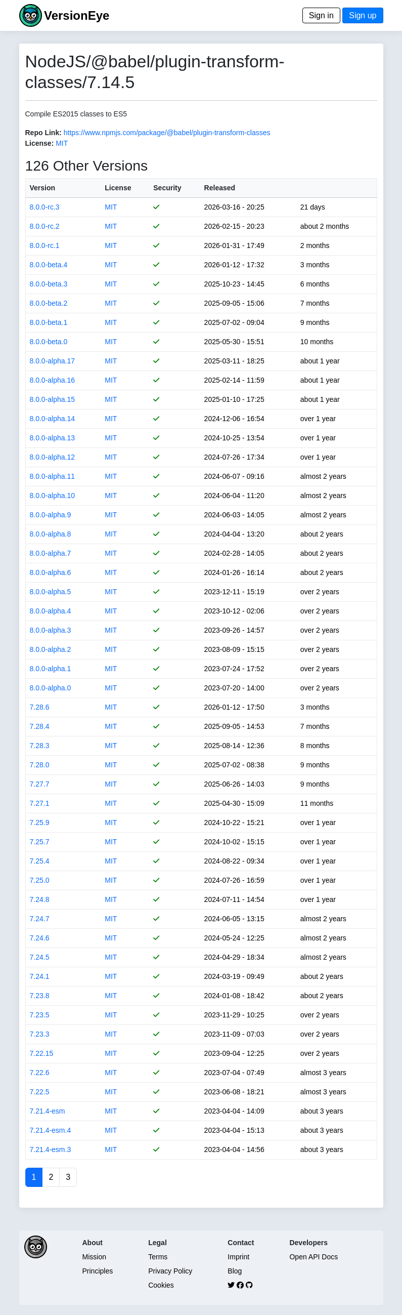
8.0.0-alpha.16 (52, 380)
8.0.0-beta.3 (49, 284)
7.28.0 (40, 765)
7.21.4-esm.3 (50, 1149)
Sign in (321, 15)
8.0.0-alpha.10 (52, 495)
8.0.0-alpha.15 (52, 399)
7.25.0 (40, 880)
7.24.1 (40, 976)
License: (39, 143)
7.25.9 (40, 822)
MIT (62, 143)
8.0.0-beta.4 (49, 265)
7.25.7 (40, 842)
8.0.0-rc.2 (45, 226)
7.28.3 (40, 746)
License (118, 188)
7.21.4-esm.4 (50, 1130)
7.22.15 (42, 1053)
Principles (97, 1271)
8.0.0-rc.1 (45, 245)
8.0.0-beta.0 (49, 342)
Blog (235, 1271)
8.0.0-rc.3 (45, 207)
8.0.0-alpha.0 (50, 688)
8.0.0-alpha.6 (50, 572)
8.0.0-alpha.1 (50, 669)
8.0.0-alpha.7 (50, 553)
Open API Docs (313, 1257)
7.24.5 (40, 957)
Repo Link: (43, 133)
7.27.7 (40, 784)
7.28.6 (40, 707)
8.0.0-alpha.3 (50, 630)
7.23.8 (40, 996)
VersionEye (76, 15)
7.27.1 (40, 803)
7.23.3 (40, 1034)
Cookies (161, 1285)
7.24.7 (40, 919)
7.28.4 (40, 726)
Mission (94, 1257)
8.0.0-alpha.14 (52, 419)
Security (167, 188)
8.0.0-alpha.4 (50, 611)
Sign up (362, 15)
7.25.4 (40, 861)
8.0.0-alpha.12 (52, 457)
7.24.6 (40, 938)
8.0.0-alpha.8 (50, 534)
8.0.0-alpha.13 (52, 438)
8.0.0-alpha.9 (50, 515)
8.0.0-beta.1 (49, 322)
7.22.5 (40, 1092)
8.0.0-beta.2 (49, 303)
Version (43, 188)
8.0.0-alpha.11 (52, 476)
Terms (157, 1257)
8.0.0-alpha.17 (52, 361)
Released (219, 188)
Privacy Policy (170, 1271)
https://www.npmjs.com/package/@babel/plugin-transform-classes (167, 133)
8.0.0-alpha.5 (50, 592)
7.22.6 (40, 1073)
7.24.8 (40, 899)
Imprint (238, 1257)
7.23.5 (40, 1015)
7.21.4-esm (47, 1111)
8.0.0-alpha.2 (50, 649)
